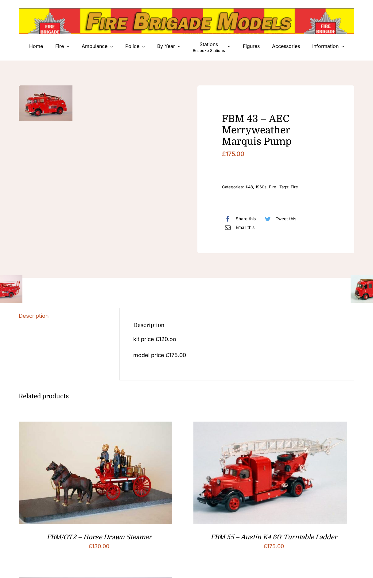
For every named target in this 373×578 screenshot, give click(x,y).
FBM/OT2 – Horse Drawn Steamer (99, 537)
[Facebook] (239, 218)
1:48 (249, 186)
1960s (260, 186)
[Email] (238, 227)
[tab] (62, 316)
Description (34, 316)
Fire (272, 186)
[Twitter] (279, 218)
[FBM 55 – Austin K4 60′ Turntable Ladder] (270, 426)
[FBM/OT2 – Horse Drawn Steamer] (95, 426)
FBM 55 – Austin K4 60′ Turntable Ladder (274, 537)
